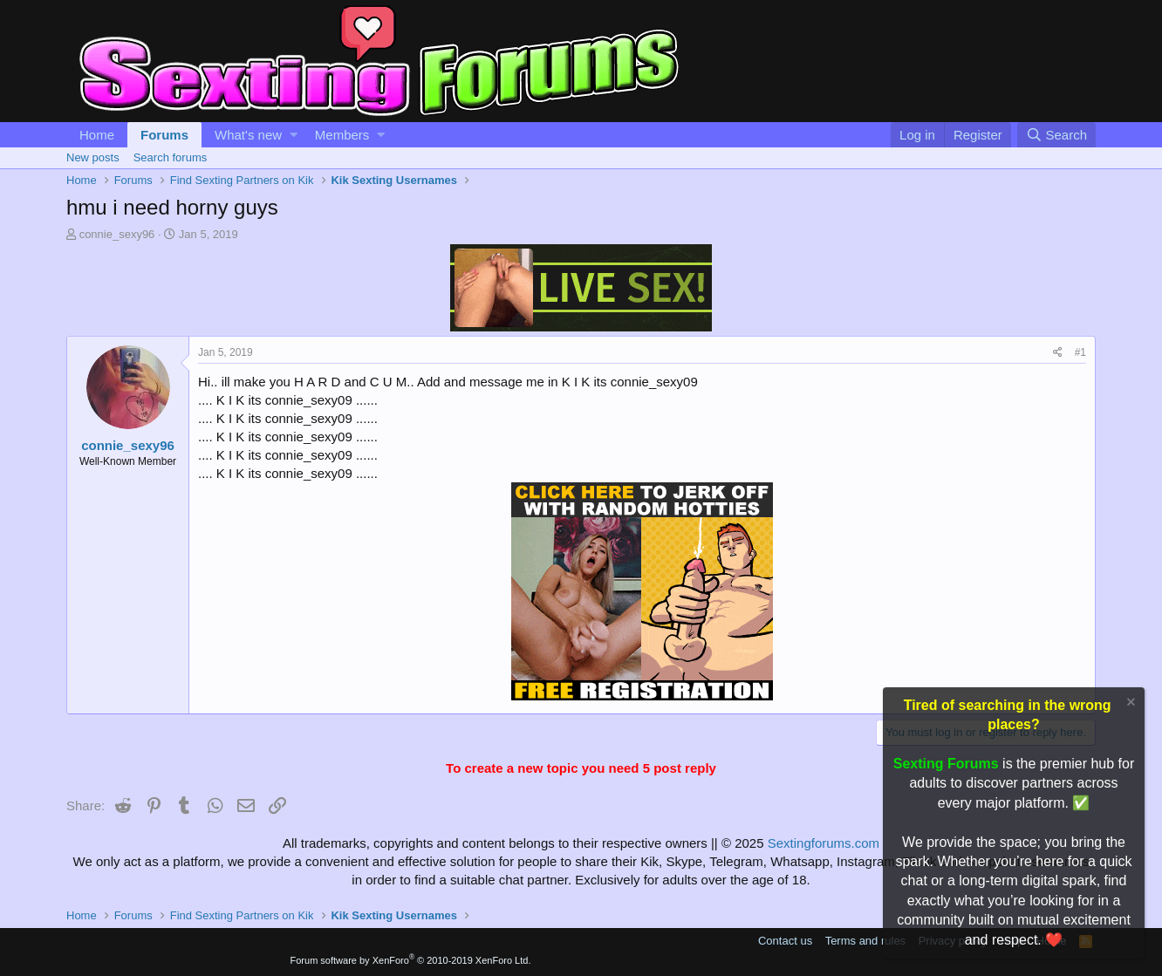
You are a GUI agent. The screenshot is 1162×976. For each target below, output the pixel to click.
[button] (293, 134)
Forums (164, 134)
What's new (248, 134)
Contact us (785, 940)
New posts (93, 157)
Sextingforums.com (823, 843)
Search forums (170, 157)
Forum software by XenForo (410, 960)
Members (342, 134)
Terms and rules (865, 940)
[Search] (1056, 134)
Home (96, 134)
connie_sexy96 (117, 234)
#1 (1080, 352)
